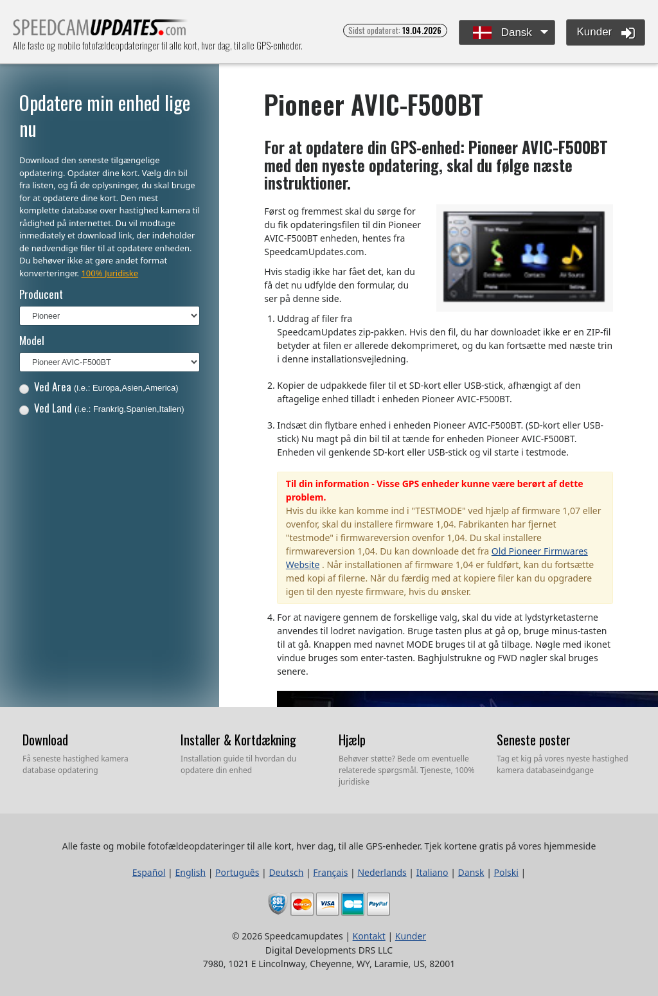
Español (149, 872)
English (190, 872)
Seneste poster (534, 739)
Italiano (432, 872)
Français (330, 872)
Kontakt (369, 936)
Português (237, 872)
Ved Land (101, 408)
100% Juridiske (109, 273)
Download (45, 739)
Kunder (605, 32)
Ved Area (99, 386)
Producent (41, 294)
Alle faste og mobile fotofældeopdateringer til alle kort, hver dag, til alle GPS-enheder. (100, 31)
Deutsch (286, 872)
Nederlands (381, 872)
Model (31, 340)
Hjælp (352, 739)
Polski (506, 872)
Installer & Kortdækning (238, 739)
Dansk (502, 33)
